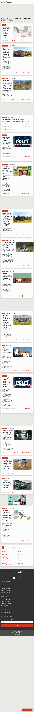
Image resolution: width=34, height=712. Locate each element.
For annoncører (4, 586)
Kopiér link (15, 40)
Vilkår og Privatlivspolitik (6, 588)
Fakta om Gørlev (4, 605)
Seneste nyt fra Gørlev (6, 599)
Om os (2, 584)
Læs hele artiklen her (27, 40)
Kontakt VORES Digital (6, 590)
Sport (19, 557)
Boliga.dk (7, 473)
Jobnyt (19, 561)
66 (20, 547)
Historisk (4, 563)
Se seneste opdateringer (9, 129)
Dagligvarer (20, 558)
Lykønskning (4, 554)
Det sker (4, 551)
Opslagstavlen (5, 555)
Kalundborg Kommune (6, 608)
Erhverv (19, 560)
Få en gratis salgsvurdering (7, 610)
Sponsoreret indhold (5, 612)
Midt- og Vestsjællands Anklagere (11, 126)
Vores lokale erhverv (5, 601)
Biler (3, 560)
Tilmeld (17, 625)
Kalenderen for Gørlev (6, 603)
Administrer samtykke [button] (6, 592)
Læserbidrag (20, 563)
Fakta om (20, 554)
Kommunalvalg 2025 (6, 564)
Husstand (20, 555)
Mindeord (20, 553)
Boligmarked (5, 558)
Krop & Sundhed (5, 557)
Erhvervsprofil (5, 553)
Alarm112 (4, 561)
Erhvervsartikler (4, 607)
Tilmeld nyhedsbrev (27, 709)
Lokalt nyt (20, 551)
